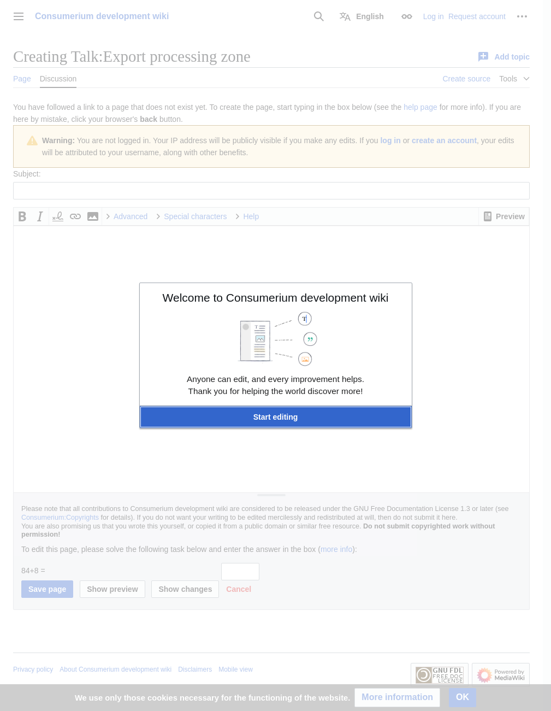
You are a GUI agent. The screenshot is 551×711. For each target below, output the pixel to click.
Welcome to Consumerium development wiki (276, 297)
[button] (276, 417)
